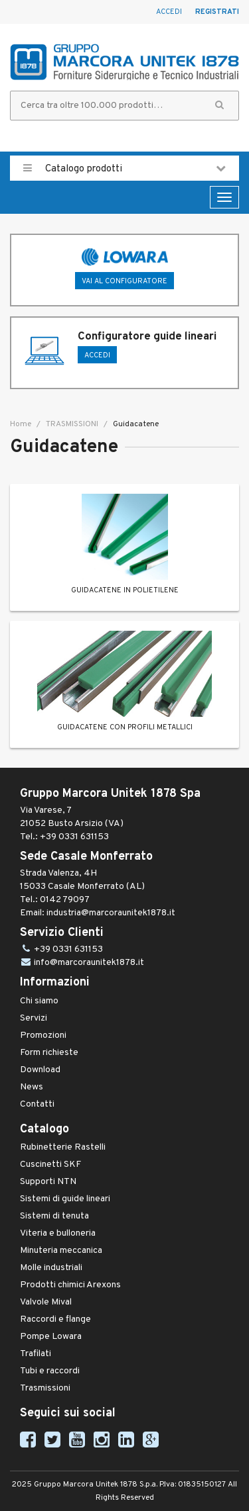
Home (20, 424)
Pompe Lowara (51, 1336)
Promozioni (43, 1035)
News (31, 1087)
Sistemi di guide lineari (65, 1199)
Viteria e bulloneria (58, 1233)
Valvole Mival (46, 1302)
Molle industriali (51, 1267)
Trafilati (35, 1353)
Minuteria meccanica (61, 1250)
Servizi (33, 1018)
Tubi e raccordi (50, 1371)
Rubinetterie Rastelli (63, 1147)
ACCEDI (97, 355)
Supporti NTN (48, 1181)
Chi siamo (39, 1001)
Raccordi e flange (55, 1319)
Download (40, 1070)
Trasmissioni (45, 1388)
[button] (219, 105)
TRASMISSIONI (71, 424)
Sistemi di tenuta (54, 1216)
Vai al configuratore (124, 281)
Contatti (37, 1104)
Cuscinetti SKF (50, 1164)
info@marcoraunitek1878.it (89, 962)
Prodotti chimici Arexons (70, 1285)
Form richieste (49, 1052)
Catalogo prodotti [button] (124, 168)
